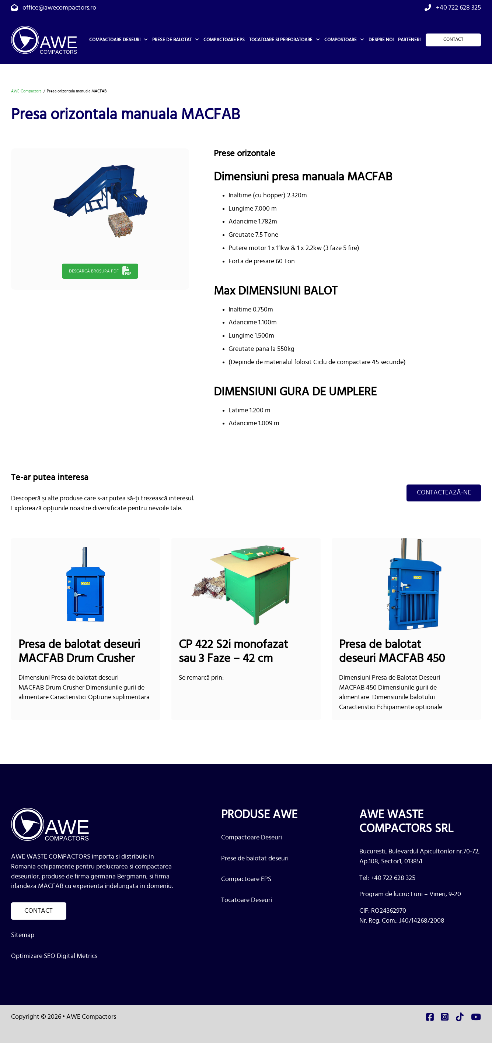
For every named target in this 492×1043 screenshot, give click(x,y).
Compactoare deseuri (114, 39)
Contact (453, 39)
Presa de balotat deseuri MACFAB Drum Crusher (79, 652)
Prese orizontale (244, 153)
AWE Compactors (26, 91)
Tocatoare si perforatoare (281, 39)
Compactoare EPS (224, 39)
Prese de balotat (172, 39)
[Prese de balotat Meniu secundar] (197, 40)
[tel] (453, 8)
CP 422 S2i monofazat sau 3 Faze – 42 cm (233, 652)
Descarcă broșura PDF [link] (100, 271)
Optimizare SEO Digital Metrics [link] (54, 956)
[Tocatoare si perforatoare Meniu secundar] (318, 40)
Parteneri (409, 39)
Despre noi (381, 39)
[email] (53, 8)
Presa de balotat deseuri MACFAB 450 (392, 652)
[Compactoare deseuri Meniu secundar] (146, 40)
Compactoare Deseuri (251, 837)
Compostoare (340, 39)
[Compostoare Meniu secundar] (362, 40)
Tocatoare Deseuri (246, 900)
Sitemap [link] (22, 935)
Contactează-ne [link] (443, 492)
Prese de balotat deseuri (255, 858)
